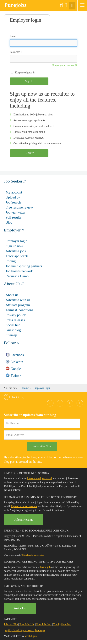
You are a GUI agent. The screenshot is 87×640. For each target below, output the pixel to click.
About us (12, 295)
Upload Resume (23, 519)
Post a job (45, 567)
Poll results (13, 217)
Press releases (15, 320)
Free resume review (19, 207)
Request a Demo (17, 276)
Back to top (14, 397)
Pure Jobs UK (27, 624)
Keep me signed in (25, 72)
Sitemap (11, 335)
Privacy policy (16, 315)
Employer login (16, 241)
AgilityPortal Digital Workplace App (25, 630)
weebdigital (31, 636)
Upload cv (13, 197)
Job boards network (19, 271)
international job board (39, 478)
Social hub (13, 325)
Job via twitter (15, 212)
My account (14, 192)
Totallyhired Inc (62, 624)
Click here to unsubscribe (33, 555)
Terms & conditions (19, 310)
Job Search (13, 202)
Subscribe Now (42, 446)
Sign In (29, 81)
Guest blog (13, 330)
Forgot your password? (64, 65)
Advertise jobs (16, 251)
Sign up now (14, 246)
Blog (9, 222)
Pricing (11, 261)
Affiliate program (18, 305)
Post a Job (20, 608)
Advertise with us (18, 300)
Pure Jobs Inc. (44, 624)
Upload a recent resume (24, 506)
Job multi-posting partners (24, 266)
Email (13, 36)
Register (29, 152)
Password (15, 51)
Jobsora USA (11, 624)
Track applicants (17, 256)
